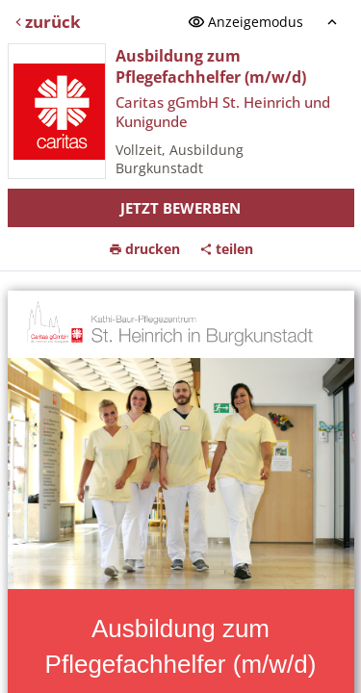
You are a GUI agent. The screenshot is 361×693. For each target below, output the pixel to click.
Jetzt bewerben (180, 208)
